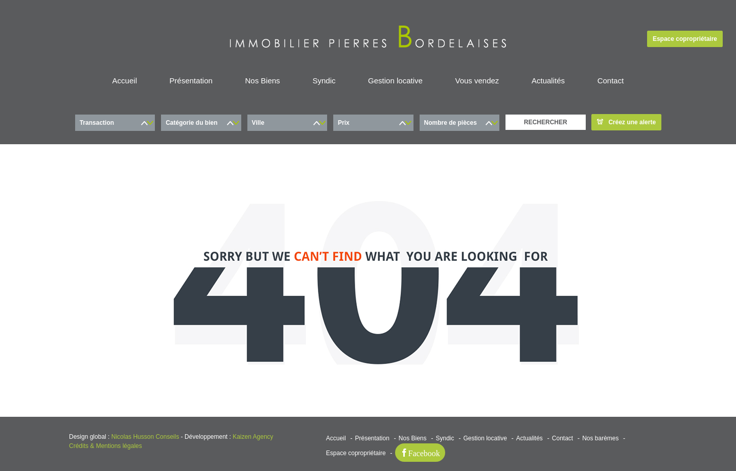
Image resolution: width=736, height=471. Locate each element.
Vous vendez (477, 80)
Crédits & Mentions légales (105, 446)
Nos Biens (262, 80)
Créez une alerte (626, 122)
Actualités (548, 80)
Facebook (424, 452)
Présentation (191, 80)
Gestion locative (395, 80)
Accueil (124, 80)
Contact (610, 80)
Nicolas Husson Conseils (145, 436)
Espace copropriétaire (685, 38)
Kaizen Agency (253, 436)
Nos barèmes (600, 438)
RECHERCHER (545, 122)
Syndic (323, 80)
